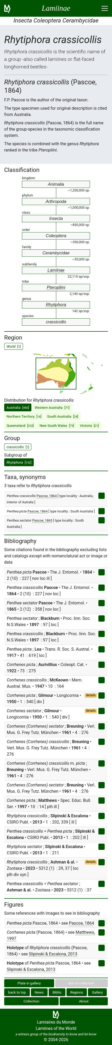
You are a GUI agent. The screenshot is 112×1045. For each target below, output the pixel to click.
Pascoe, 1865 (42, 520)
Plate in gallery (29, 983)
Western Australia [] (52, 407)
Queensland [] (20, 425)
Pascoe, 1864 (47, 496)
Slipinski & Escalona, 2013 (53, 953)
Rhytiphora (56, 304)
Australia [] (18, 407)
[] (19, 462)
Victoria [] (89, 425)
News (39, 992)
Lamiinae (56, 270)
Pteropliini (56, 287)
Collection (32, 1001)
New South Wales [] (57, 425)
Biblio (57, 992)
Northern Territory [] (24, 416)
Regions (76, 992)
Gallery (97, 992)
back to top (17, 992)
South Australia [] (62, 416)
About (83, 1001)
